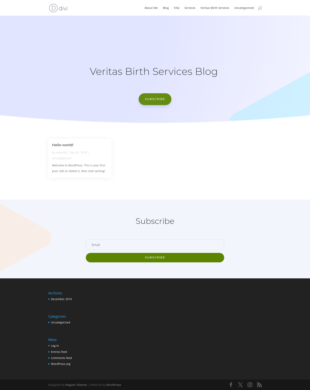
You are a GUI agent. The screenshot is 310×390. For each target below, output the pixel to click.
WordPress (113, 385)
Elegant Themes (76, 385)
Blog (166, 8)
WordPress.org (60, 364)
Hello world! (62, 145)
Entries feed (59, 352)
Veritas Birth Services (214, 8)
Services (189, 8)
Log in (55, 346)
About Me (151, 8)
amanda (61, 152)
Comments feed (61, 358)
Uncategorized (244, 8)
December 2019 (61, 299)
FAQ (176, 8)
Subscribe (155, 99)
